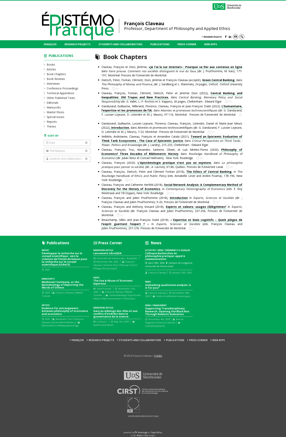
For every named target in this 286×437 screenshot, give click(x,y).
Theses (51, 126)
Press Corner (187, 44)
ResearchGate (213, 36)
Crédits (158, 355)
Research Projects (78, 44)
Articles (51, 69)
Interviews (53, 83)
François (50, 44)
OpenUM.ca (156, 432)
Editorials (52, 102)
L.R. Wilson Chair (140, 435)
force (142, 432)
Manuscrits (54, 107)
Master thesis (55, 112)
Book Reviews (56, 79)
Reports (52, 122)
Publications (160, 44)
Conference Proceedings (62, 88)
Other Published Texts (61, 98)
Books (51, 64)
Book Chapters (56, 74)
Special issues (55, 117)
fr (235, 36)
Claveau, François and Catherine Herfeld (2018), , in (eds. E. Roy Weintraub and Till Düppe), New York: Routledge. (171, 189)
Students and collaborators (120, 44)
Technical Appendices (60, 93)
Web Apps (210, 44)
